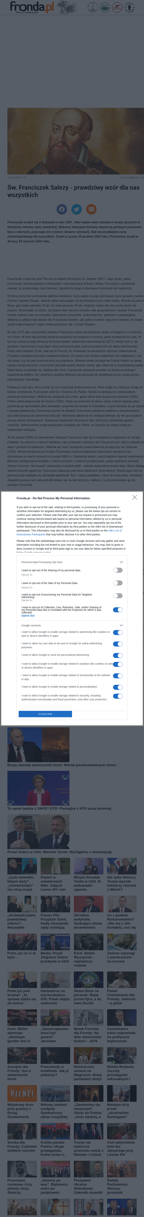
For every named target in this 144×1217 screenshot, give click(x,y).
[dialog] (72, 608)
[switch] (118, 570)
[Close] (135, 498)
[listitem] (72, 562)
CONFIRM (45, 714)
